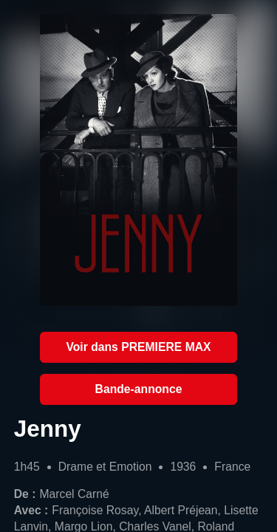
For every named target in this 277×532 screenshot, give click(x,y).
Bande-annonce (138, 389)
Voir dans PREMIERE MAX (138, 347)
